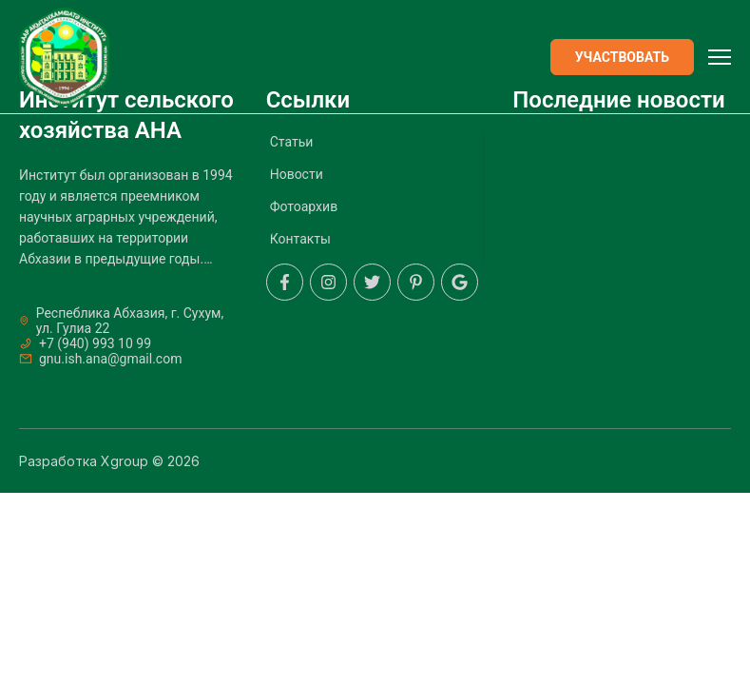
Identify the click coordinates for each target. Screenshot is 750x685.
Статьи (292, 141)
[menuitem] (375, 148)
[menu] (375, 199)
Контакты (300, 238)
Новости (296, 174)
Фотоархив (303, 206)
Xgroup (124, 461)
